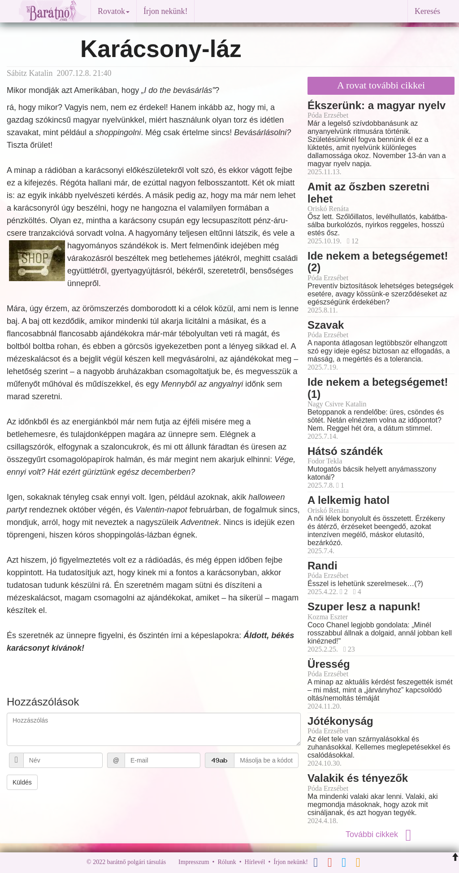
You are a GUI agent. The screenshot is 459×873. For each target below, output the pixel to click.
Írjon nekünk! (165, 11)
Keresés (427, 11)
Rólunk (226, 862)
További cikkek (381, 834)
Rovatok (114, 11)
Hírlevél (255, 862)
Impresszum (193, 862)
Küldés (22, 782)
